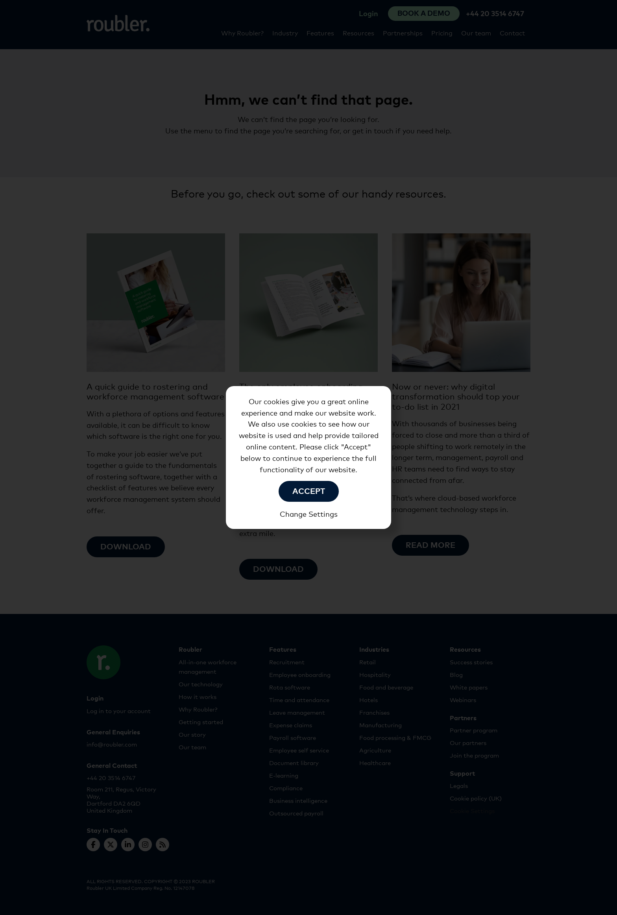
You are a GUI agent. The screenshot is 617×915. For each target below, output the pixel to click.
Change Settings (309, 513)
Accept (308, 490)
